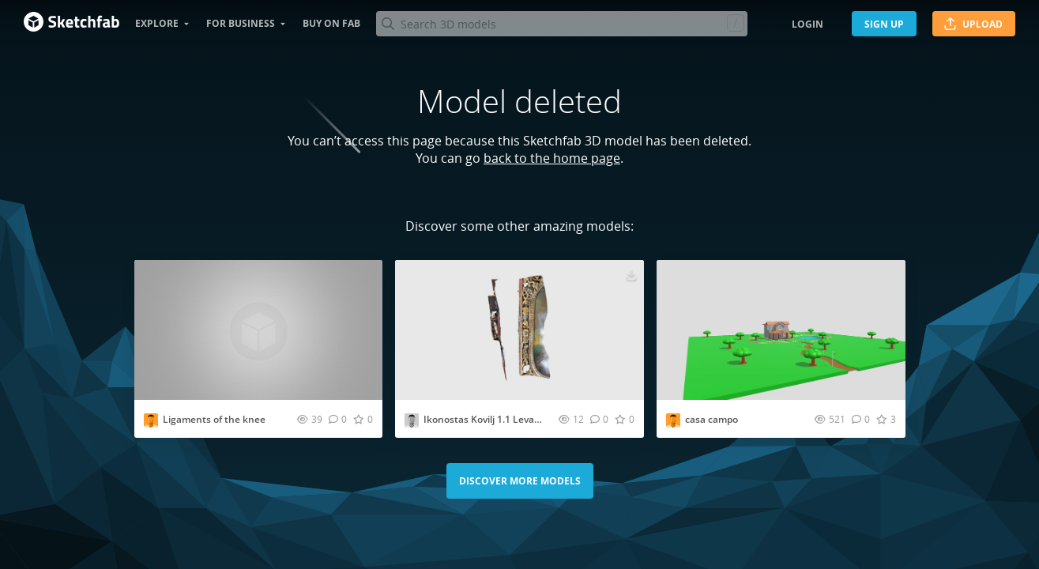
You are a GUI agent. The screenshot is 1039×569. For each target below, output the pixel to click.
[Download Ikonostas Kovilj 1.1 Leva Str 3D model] (631, 274)
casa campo (711, 419)
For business (240, 23)
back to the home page (552, 158)
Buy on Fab (331, 23)
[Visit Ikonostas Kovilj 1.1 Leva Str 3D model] (519, 330)
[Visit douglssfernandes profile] (673, 420)
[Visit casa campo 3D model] (781, 330)
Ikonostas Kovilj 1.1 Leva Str (487, 419)
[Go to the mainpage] (71, 24)
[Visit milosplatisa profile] (412, 420)
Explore (157, 23)
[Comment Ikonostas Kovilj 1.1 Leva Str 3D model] (599, 418)
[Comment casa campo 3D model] (861, 418)
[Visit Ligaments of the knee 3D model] (258, 330)
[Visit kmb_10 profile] (151, 420)
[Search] (561, 23)
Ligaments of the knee (214, 419)
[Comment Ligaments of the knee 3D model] (338, 418)
